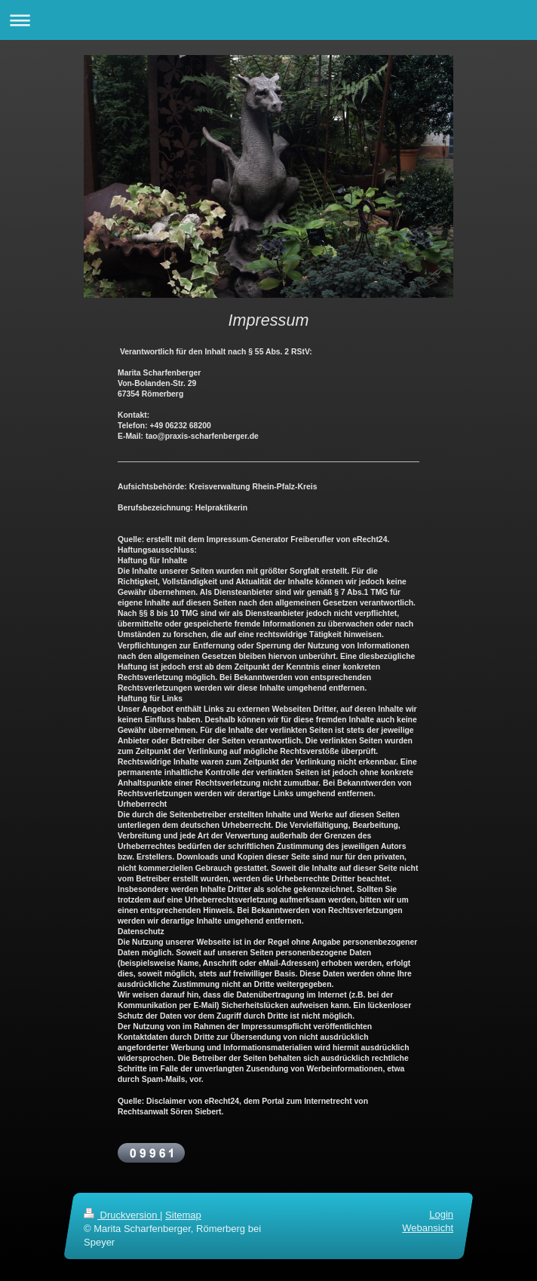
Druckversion (122, 1215)
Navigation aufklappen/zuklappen (268, 20)
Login (441, 1214)
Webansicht (427, 1227)
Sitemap (183, 1215)
